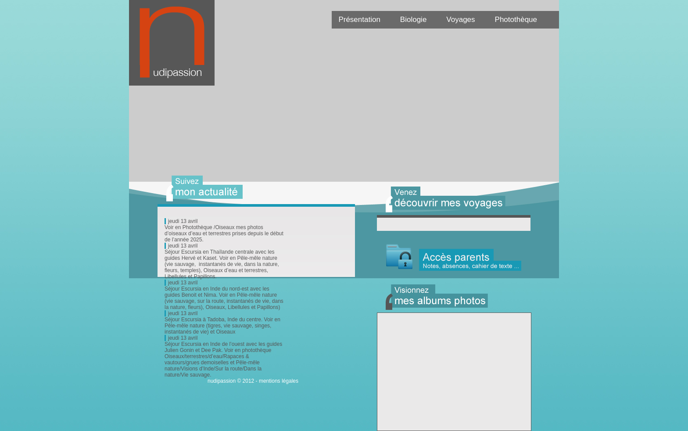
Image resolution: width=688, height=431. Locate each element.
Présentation (359, 19)
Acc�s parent (453, 257)
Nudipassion (176, 47)
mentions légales (278, 381)
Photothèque (516, 19)
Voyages (460, 19)
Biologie (413, 19)
